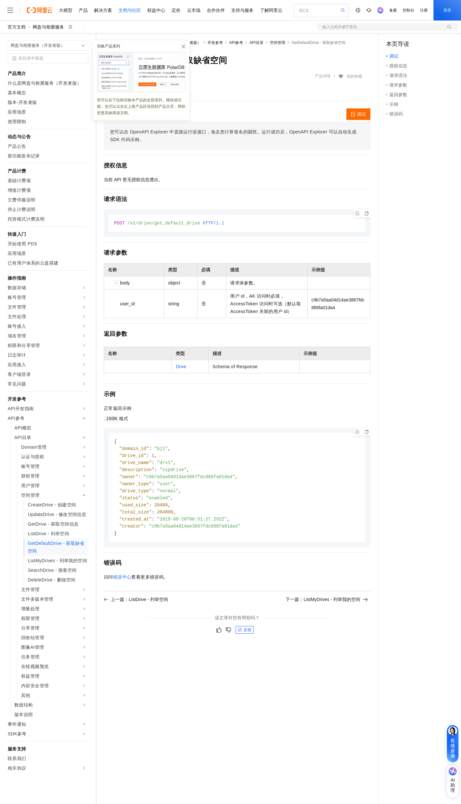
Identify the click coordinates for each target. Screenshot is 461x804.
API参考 (236, 42)
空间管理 (277, 42)
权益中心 (156, 10)
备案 (393, 10)
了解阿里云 (271, 10)
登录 (447, 10)
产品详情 (322, 76)
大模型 (65, 10)
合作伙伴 (216, 10)
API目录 (256, 42)
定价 (176, 10)
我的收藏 (354, 76)
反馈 (244, 634)
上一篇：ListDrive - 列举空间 (136, 604)
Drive (181, 366)
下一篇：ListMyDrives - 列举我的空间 (327, 604)
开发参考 (215, 42)
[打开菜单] (10, 10)
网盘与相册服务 (48, 27)
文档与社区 (129, 10)
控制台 (408, 10)
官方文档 (17, 27)
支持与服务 (242, 10)
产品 (83, 10)
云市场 (193, 10)
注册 (424, 10)
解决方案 (103, 10)
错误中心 (122, 581)
